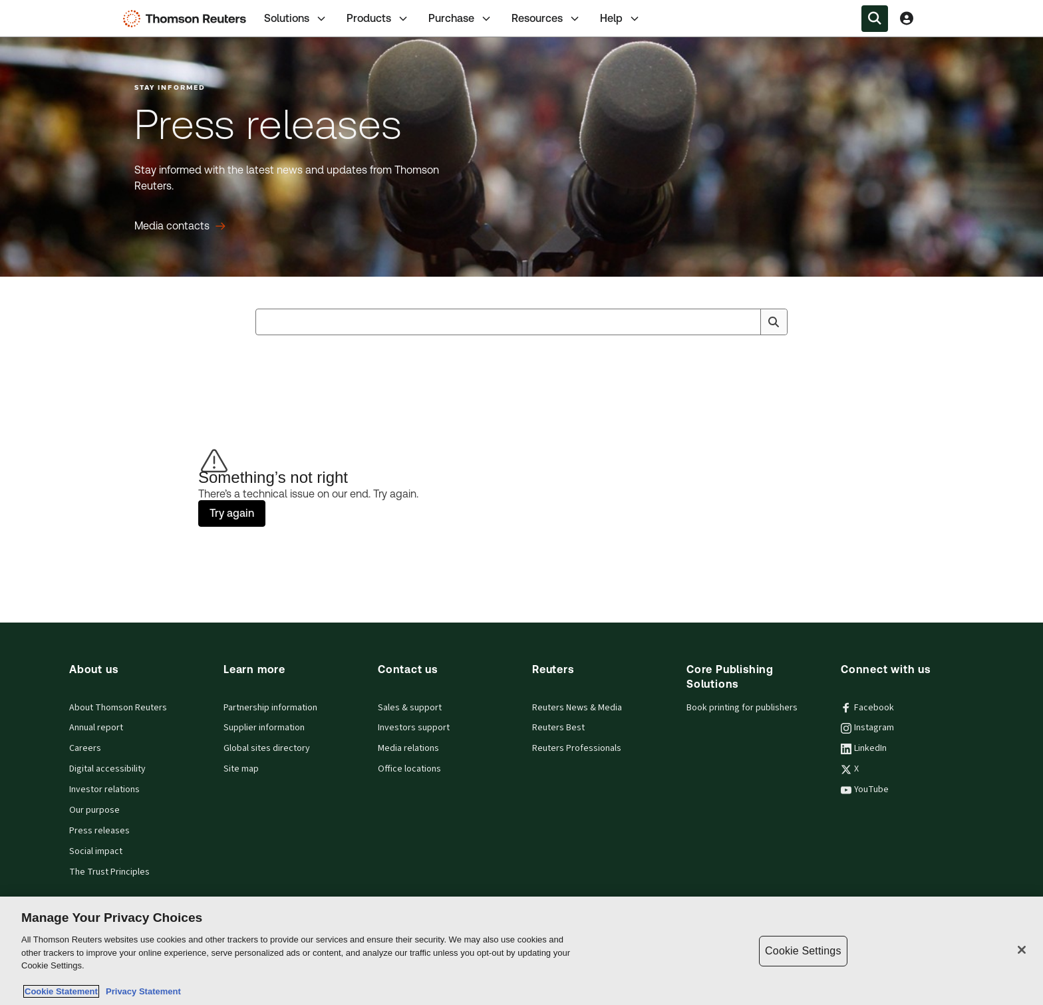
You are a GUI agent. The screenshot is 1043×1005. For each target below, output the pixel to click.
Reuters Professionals (576, 748)
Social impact (95, 851)
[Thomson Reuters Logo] (187, 18)
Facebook (867, 708)
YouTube (865, 789)
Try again (232, 513)
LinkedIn (864, 748)
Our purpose (94, 810)
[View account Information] (906, 18)
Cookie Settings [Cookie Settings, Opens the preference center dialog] (803, 950)
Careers (85, 748)
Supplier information (264, 728)
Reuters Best (558, 728)
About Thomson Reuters (118, 708)
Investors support (414, 728)
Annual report (96, 728)
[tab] (296, 18)
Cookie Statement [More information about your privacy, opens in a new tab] (61, 991)
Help (620, 18)
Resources (546, 18)
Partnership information (270, 708)
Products (378, 18)
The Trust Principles (109, 872)
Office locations (409, 769)
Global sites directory (267, 748)
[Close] (1021, 949)
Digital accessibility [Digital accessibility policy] (107, 769)
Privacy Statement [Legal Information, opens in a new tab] (141, 991)
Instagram (867, 728)
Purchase (460, 18)
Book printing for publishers (742, 708)
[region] (521, 951)
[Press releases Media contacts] (179, 226)
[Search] (773, 322)
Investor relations (104, 789)
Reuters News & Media (577, 708)
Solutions (296, 18)
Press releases (99, 831)
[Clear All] (747, 322)
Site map (241, 769)
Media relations (408, 748)
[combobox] (521, 322)
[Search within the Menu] (874, 18)
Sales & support (410, 708)
